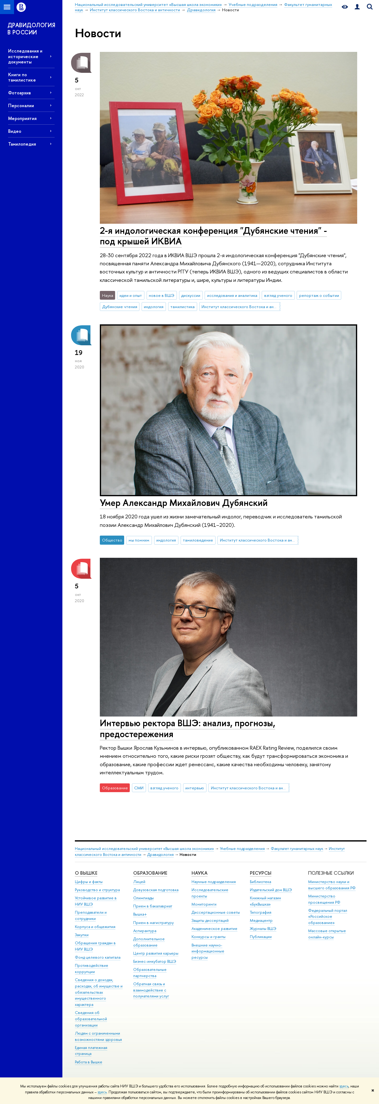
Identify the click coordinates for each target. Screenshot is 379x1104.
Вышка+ (140, 914)
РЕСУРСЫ (260, 873)
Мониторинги (204, 904)
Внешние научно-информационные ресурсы (208, 951)
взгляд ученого (278, 295)
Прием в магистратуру (153, 922)
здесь (343, 1086)
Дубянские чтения (119, 306)
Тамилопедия (22, 144)
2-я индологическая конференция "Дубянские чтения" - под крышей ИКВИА (213, 235)
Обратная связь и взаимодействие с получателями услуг (151, 990)
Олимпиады (143, 898)
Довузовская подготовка (155, 889)
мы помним (139, 540)
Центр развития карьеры (155, 953)
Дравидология (160, 854)
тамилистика (182, 306)
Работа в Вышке (88, 1062)
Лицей (139, 881)
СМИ (138, 788)
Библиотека (260, 881)
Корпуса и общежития (95, 926)
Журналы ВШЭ (263, 928)
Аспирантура (144, 930)
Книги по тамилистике (22, 77)
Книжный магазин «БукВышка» (265, 901)
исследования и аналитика (232, 295)
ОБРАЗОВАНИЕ (150, 873)
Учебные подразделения (242, 848)
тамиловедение (198, 540)
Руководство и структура (97, 889)
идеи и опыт (130, 295)
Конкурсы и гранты (209, 936)
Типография (260, 912)
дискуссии (190, 295)
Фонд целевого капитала (97, 957)
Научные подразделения (214, 881)
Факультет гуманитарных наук (297, 848)
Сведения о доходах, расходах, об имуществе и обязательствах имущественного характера (99, 992)
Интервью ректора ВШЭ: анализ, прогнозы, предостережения (187, 728)
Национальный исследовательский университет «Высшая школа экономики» (144, 848)
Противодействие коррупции (91, 968)
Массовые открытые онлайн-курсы (327, 934)
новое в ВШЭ (161, 295)
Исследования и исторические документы (25, 56)
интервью (194, 788)
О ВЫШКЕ (86, 873)
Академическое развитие (214, 928)
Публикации (261, 936)
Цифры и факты (89, 881)
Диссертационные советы (216, 912)
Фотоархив (19, 93)
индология (153, 306)
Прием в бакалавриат (152, 906)
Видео (14, 131)
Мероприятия (22, 118)
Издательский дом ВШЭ (271, 889)
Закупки (82, 934)
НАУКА (199, 873)
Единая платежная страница (91, 1051)
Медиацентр (261, 920)
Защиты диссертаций (210, 920)
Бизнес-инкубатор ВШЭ (154, 961)
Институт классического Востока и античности (241, 306)
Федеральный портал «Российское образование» (327, 917)
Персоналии (21, 105)
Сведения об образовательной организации (91, 1019)
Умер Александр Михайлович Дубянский (184, 503)
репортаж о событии (319, 295)
